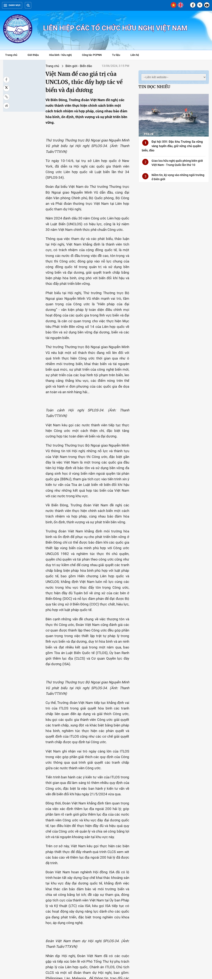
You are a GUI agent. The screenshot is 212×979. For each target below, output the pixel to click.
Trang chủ (11, 54)
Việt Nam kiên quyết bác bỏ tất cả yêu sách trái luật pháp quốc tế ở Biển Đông (64, 924)
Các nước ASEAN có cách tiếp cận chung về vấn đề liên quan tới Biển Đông (146, 924)
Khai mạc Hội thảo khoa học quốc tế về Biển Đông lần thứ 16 (146, 878)
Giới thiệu (33, 54)
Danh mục (12, 5)
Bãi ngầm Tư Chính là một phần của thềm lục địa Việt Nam (105, 924)
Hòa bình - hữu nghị (60, 54)
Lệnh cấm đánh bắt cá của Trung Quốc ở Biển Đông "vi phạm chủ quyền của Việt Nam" (22, 926)
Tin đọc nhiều (154, 86)
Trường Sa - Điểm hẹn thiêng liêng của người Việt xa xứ (63, 878)
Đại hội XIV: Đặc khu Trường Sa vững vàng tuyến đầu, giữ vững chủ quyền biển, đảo (172, 146)
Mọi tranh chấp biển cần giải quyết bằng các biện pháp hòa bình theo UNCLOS (187, 926)
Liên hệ (134, 54)
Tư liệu (118, 55)
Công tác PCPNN (92, 54)
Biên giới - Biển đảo (45, 66)
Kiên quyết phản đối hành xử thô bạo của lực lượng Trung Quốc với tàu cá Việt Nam (188, 880)
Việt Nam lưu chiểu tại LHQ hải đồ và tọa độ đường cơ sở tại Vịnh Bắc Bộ (22, 878)
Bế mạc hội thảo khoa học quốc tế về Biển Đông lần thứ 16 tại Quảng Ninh (105, 878)
